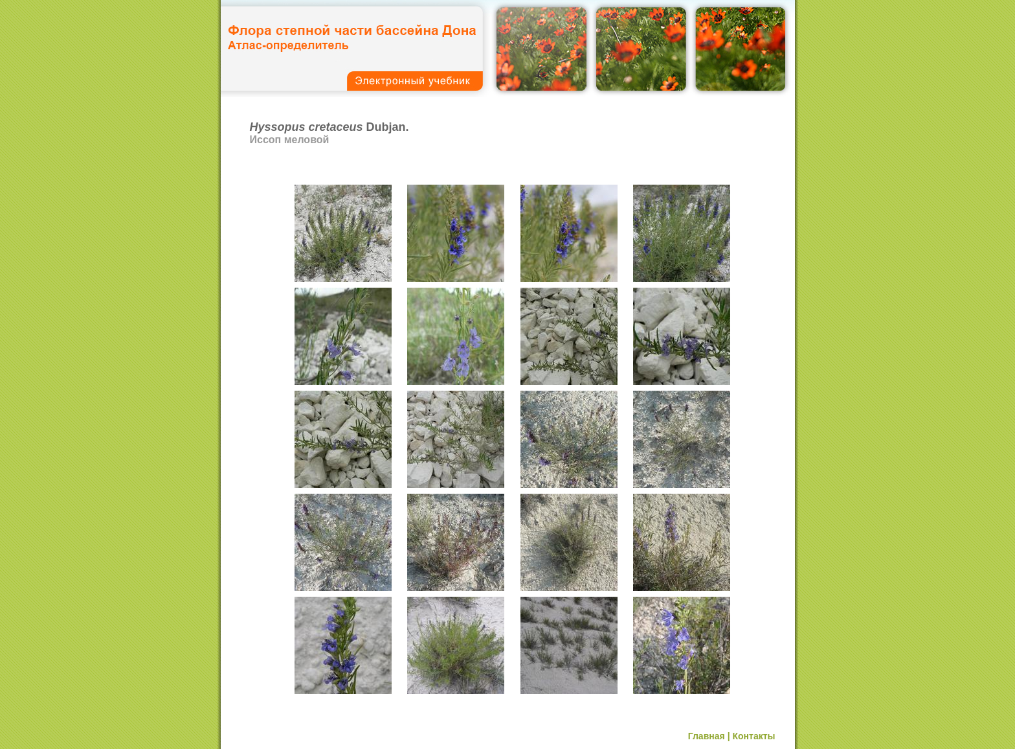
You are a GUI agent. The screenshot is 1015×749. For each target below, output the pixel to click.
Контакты (753, 736)
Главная (706, 736)
